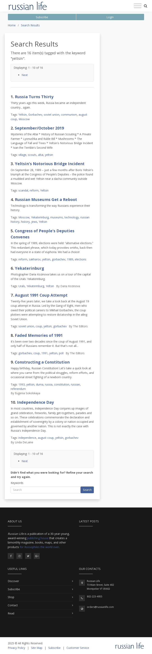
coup (39, 326)
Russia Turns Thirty (34, 96)
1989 (70, 259)
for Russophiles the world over (39, 547)
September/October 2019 (39, 128)
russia (48, 384)
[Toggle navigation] (137, 6)
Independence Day (35, 402)
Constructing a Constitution (42, 362)
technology (72, 217)
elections (80, 259)
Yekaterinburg (40, 217)
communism (69, 114)
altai (40, 155)
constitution (61, 384)
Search (87, 490)
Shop (11, 597)
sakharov (35, 259)
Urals (21, 286)
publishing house (37, 538)
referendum (18, 389)
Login (110, 17)
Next (25, 75)
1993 (21, 384)
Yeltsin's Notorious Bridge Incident (50, 163)
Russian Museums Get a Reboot (46, 199)
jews (34, 222)
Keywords (17, 483)
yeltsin (49, 155)
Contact (13, 605)
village (22, 155)
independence (27, 438)
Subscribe (42, 17)
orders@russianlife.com (100, 607)
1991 (44, 353)
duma (39, 384)
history (25, 222)
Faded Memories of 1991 (39, 335)
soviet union (51, 114)
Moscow (24, 119)
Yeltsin (22, 114)
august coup (46, 438)
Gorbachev (35, 114)
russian (75, 384)
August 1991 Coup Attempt (41, 295)
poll (61, 353)
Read (11, 613)
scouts (32, 155)
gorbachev (58, 259)
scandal (23, 190)
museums (56, 217)
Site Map (36, 648)
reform (34, 190)
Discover (13, 581)
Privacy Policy (16, 648)
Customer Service (77, 648)
